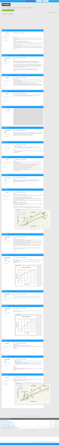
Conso (38, 441)
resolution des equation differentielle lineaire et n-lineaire (9, 427)
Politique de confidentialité (48, 441)
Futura (33, 441)
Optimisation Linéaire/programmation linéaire (7, 425)
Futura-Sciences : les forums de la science (12, 7)
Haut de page (54, 441)
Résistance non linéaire (4, 420)
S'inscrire (26, 1)
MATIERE (20, 7)
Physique (24, 7)
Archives (35, 441)
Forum (5, 7)
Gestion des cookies (42, 441)
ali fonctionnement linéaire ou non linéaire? (7, 422)
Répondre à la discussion (8, 10)
